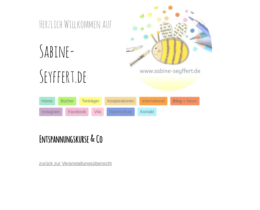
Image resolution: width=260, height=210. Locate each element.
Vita (97, 111)
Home (47, 101)
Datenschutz (120, 111)
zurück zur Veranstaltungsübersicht (75, 163)
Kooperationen (120, 101)
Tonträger (90, 101)
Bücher (67, 101)
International (153, 101)
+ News (185, 101)
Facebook (77, 111)
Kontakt (147, 111)
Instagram (51, 111)
